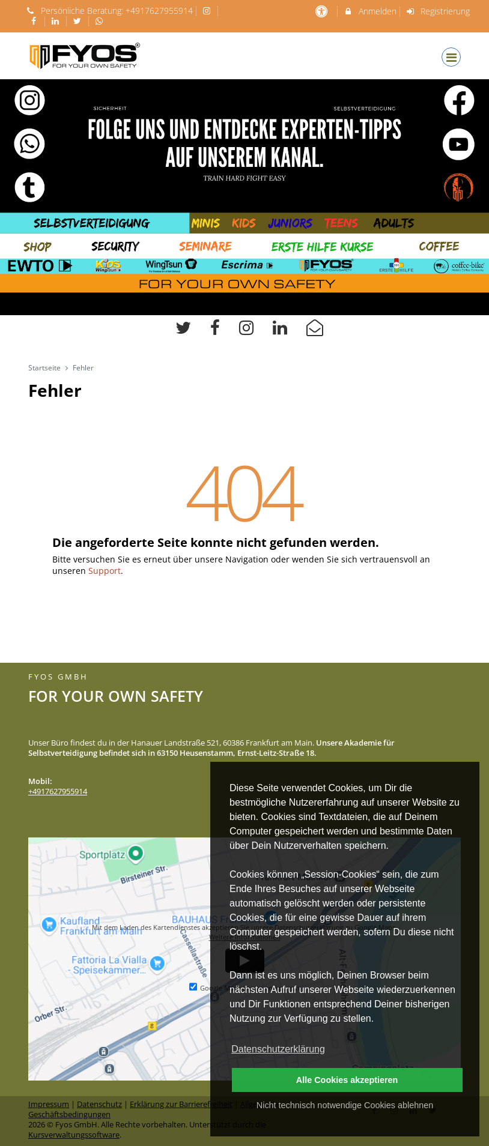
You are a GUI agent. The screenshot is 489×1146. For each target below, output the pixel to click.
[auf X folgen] (78, 20)
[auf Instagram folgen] (208, 10)
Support (104, 570)
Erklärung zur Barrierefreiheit (181, 1104)
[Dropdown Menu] (451, 57)
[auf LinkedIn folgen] (57, 20)
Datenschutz (99, 1104)
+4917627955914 (159, 10)
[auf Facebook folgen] (34, 20)
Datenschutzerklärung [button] (278, 1049)
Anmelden (369, 11)
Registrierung (437, 11)
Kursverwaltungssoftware (74, 1135)
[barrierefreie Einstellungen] (322, 11)
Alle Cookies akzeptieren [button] (347, 1080)
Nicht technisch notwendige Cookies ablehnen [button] (345, 1105)
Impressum (48, 1104)
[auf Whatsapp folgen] (101, 20)
